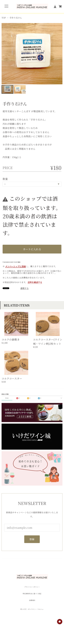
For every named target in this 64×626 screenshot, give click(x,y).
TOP (4, 17)
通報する (24, 288)
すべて (6, 398)
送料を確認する (35, 282)
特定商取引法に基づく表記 (32, 593)
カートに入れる (32, 249)
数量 (5, 179)
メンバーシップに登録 (15, 266)
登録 (32, 540)
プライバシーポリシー (32, 587)
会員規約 (32, 600)
